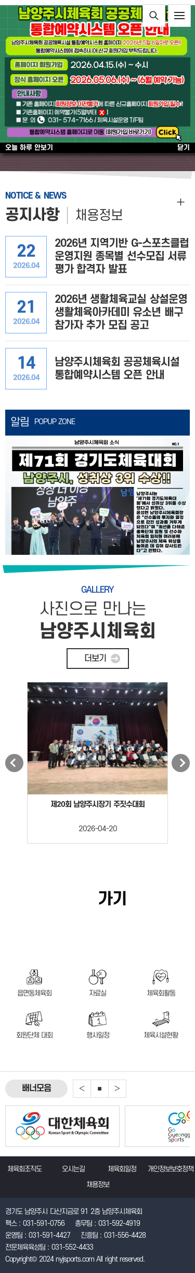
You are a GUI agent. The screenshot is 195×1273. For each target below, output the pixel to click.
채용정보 (99, 215)
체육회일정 (122, 1169)
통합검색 (153, 15)
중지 (99, 1089)
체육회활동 (161, 993)
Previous (14, 763)
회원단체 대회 (34, 1035)
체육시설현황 (161, 1035)
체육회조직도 (24, 1169)
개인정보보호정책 (170, 1169)
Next (181, 763)
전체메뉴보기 (179, 15)
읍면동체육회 (34, 993)
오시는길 (73, 1169)
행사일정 (97, 1035)
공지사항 (32, 215)
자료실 (97, 993)
